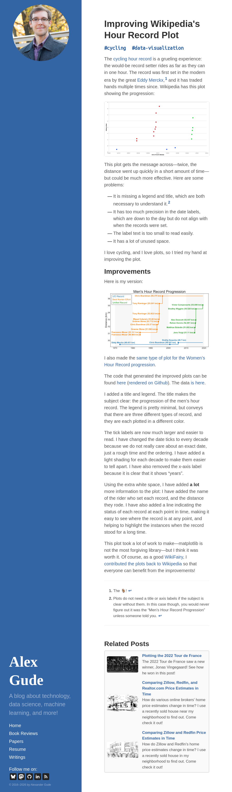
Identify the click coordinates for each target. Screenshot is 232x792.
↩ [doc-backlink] (129, 591)
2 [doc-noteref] (169, 202)
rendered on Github (148, 382)
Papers (16, 741)
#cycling (115, 48)
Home (15, 725)
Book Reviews (23, 733)
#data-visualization (158, 48)
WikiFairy (174, 556)
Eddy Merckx (150, 79)
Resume (17, 749)
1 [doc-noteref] (166, 78)
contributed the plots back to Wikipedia (143, 563)
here (121, 382)
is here (197, 382)
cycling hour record (132, 58)
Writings (17, 757)
